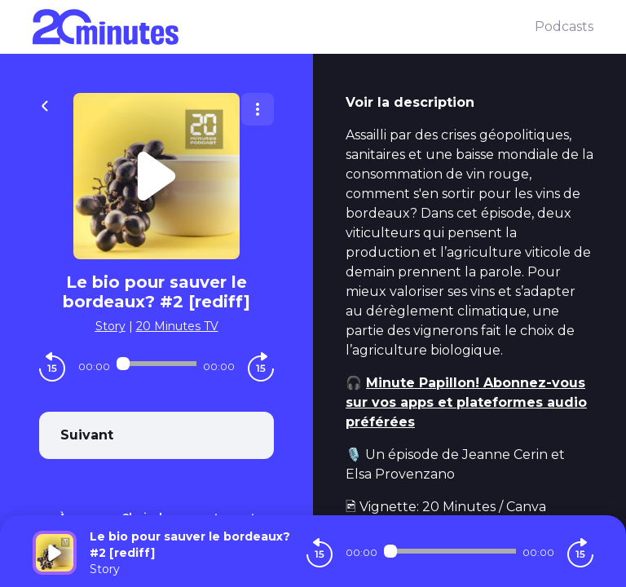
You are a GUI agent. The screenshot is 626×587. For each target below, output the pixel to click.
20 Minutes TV (177, 326)
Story (110, 326)
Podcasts (564, 26)
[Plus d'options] (257, 109)
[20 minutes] (284, 26)
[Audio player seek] (156, 363)
